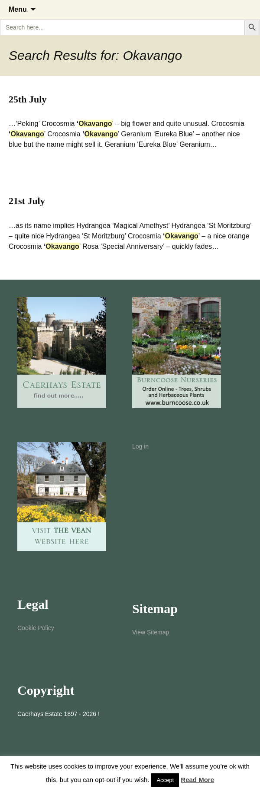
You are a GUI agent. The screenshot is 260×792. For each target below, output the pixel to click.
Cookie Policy (35, 627)
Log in (140, 446)
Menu (18, 9)
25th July (27, 99)
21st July (27, 200)
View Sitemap (150, 632)
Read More (197, 779)
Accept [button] (165, 780)
